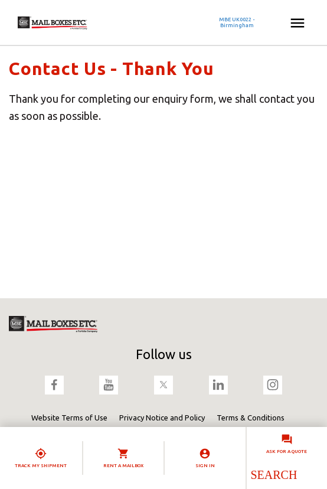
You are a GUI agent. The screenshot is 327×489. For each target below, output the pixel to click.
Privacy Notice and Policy (162, 417)
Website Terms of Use (69, 417)
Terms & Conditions (251, 417)
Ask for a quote (286, 451)
